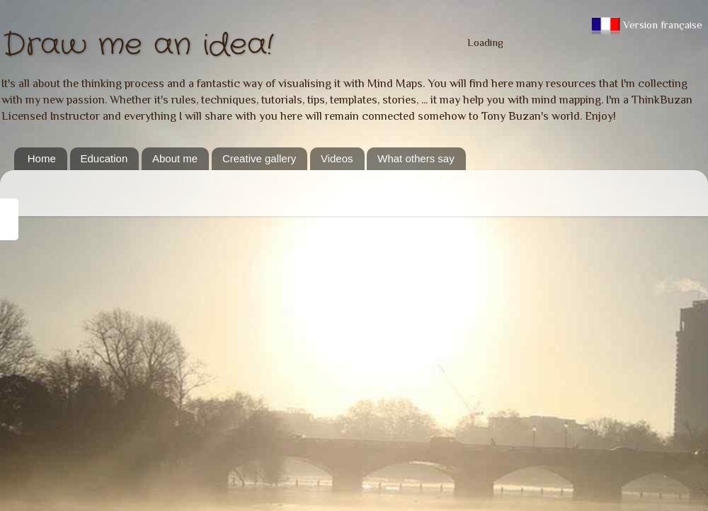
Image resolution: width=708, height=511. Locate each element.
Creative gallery (259, 158)
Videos (337, 158)
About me (175, 158)
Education (104, 158)
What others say (415, 158)
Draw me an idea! (138, 45)
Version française (646, 24)
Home (42, 158)
